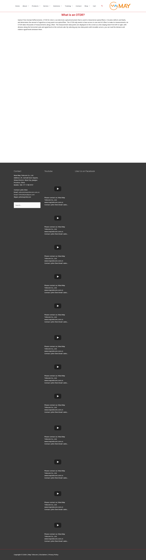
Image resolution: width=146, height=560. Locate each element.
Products (35, 6)
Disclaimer (43, 555)
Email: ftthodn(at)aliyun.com (24, 195)
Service (45, 6)
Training (68, 6)
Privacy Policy (53, 555)
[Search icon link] (102, 6)
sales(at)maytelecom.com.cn (28, 192)
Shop (86, 6)
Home (17, 6)
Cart (94, 6)
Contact (79, 6)
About (25, 6)
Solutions (56, 6)
